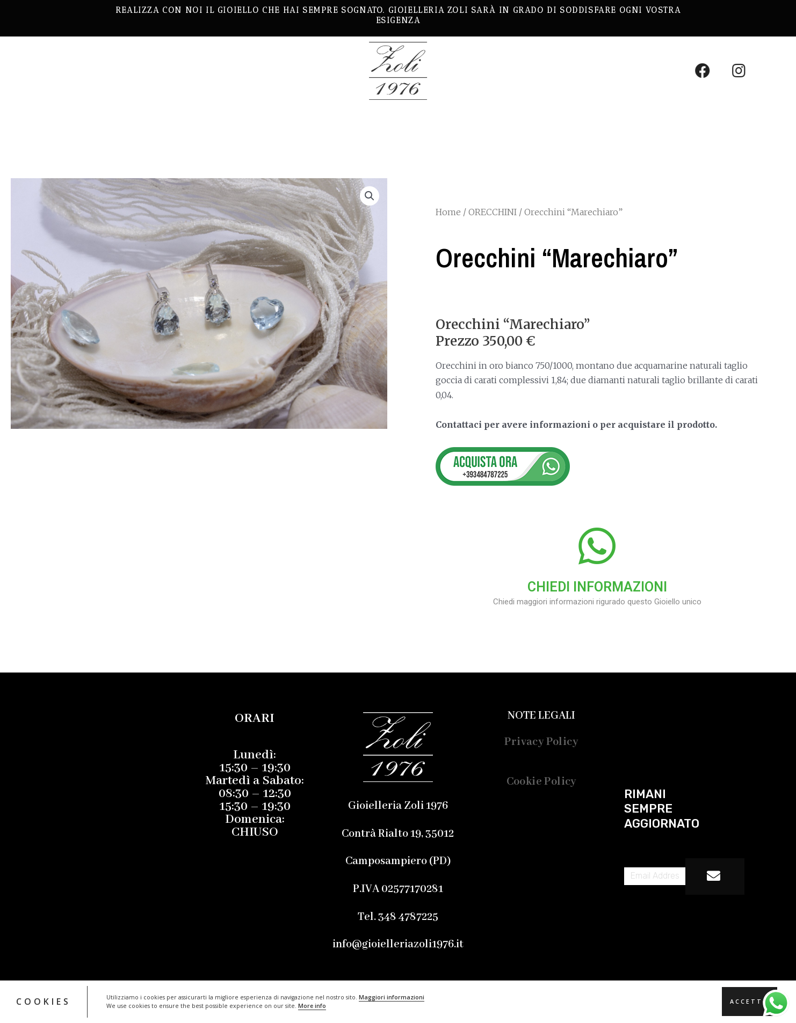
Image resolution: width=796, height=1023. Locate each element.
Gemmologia (218, 123)
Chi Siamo (384, 122)
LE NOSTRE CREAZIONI (83, 122)
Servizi (308, 122)
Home (448, 212)
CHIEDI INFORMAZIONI (597, 587)
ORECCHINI (492, 212)
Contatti (465, 122)
